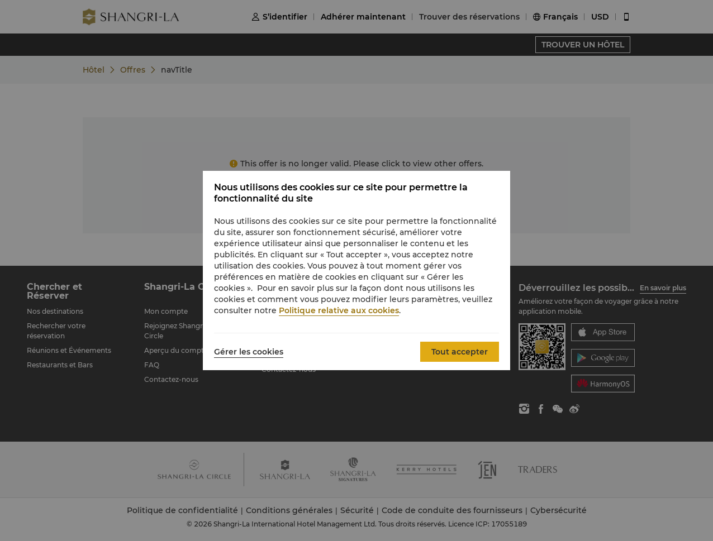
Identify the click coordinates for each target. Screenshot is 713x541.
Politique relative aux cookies (339, 310)
